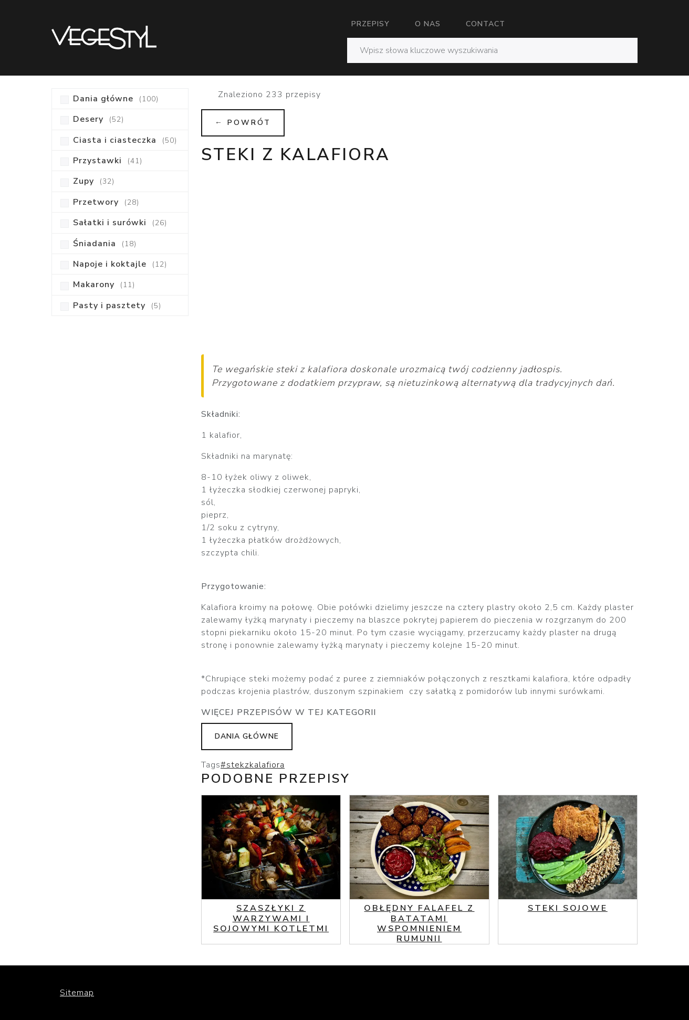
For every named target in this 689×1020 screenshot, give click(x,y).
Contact (485, 24)
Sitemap (77, 992)
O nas (428, 24)
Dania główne (247, 736)
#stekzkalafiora (253, 765)
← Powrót (243, 123)
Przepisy (370, 24)
